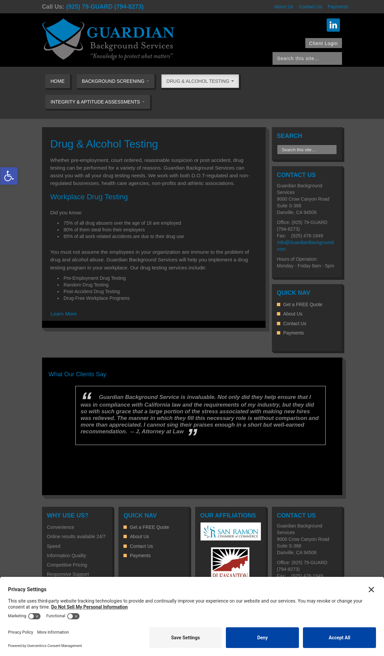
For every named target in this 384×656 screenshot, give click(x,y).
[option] (192, 415)
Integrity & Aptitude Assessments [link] (98, 101)
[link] (9, 176)
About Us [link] (283, 6)
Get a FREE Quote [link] (303, 304)
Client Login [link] (323, 43)
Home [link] (58, 81)
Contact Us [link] (310, 6)
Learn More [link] (64, 313)
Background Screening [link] (115, 81)
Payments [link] (338, 6)
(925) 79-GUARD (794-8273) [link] (105, 6)
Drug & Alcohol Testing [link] (200, 81)
